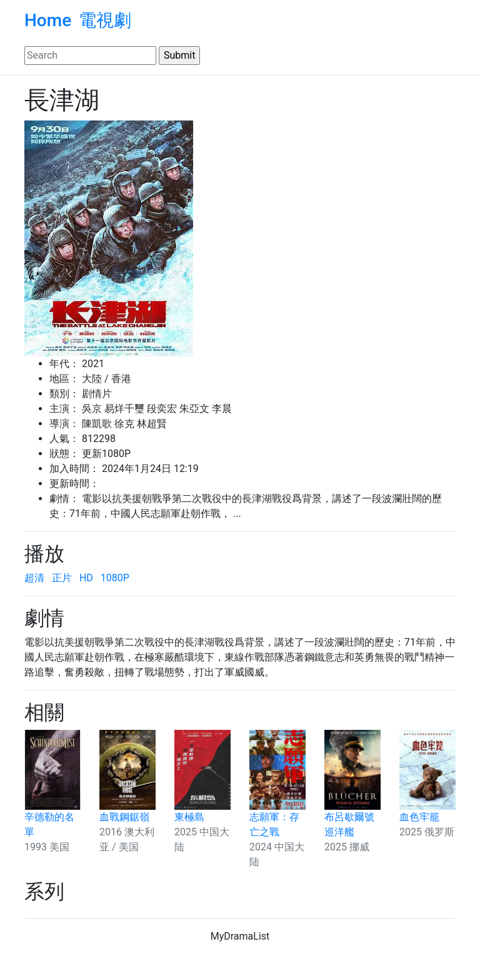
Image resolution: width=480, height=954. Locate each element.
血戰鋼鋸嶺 (124, 817)
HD (86, 578)
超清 (34, 578)
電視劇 (105, 20)
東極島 (189, 817)
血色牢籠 (419, 817)
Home (47, 20)
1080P (115, 578)
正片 (62, 578)
